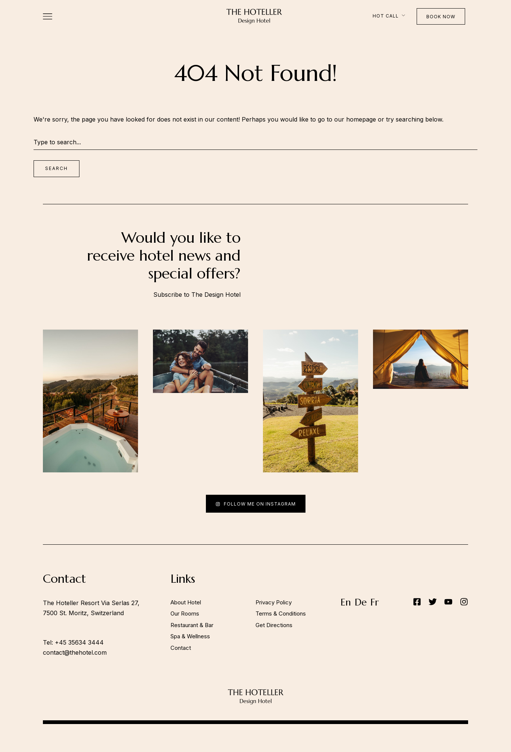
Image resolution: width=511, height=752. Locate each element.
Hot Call (386, 16)
